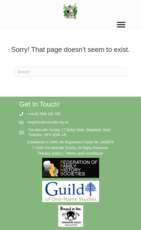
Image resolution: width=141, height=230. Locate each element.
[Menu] (121, 25)
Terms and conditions (84, 153)
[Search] (71, 72)
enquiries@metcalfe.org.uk (48, 122)
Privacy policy (50, 153)
